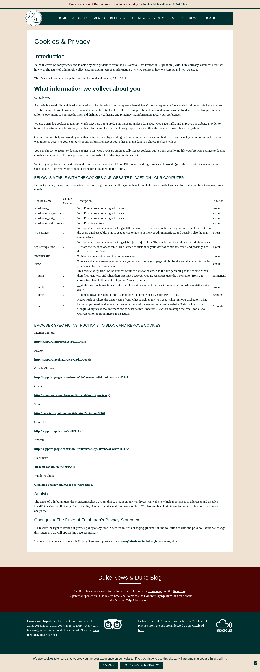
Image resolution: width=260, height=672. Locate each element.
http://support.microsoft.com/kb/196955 (60, 341)
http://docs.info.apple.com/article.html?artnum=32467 (69, 413)
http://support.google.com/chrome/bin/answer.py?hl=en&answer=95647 (81, 377)
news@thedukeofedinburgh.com (142, 541)
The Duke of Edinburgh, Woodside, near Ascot (33, 18)
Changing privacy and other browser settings (63, 484)
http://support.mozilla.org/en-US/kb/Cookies (63, 359)
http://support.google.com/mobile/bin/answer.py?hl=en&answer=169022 (81, 449)
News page (155, 591)
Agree (109, 665)
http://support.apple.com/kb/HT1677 (58, 431)
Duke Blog (179, 591)
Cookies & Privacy (141, 665)
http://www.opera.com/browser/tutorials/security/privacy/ (72, 395)
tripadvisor (50, 621)
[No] (255, 663)
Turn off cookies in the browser (54, 467)
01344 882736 (181, 4)
